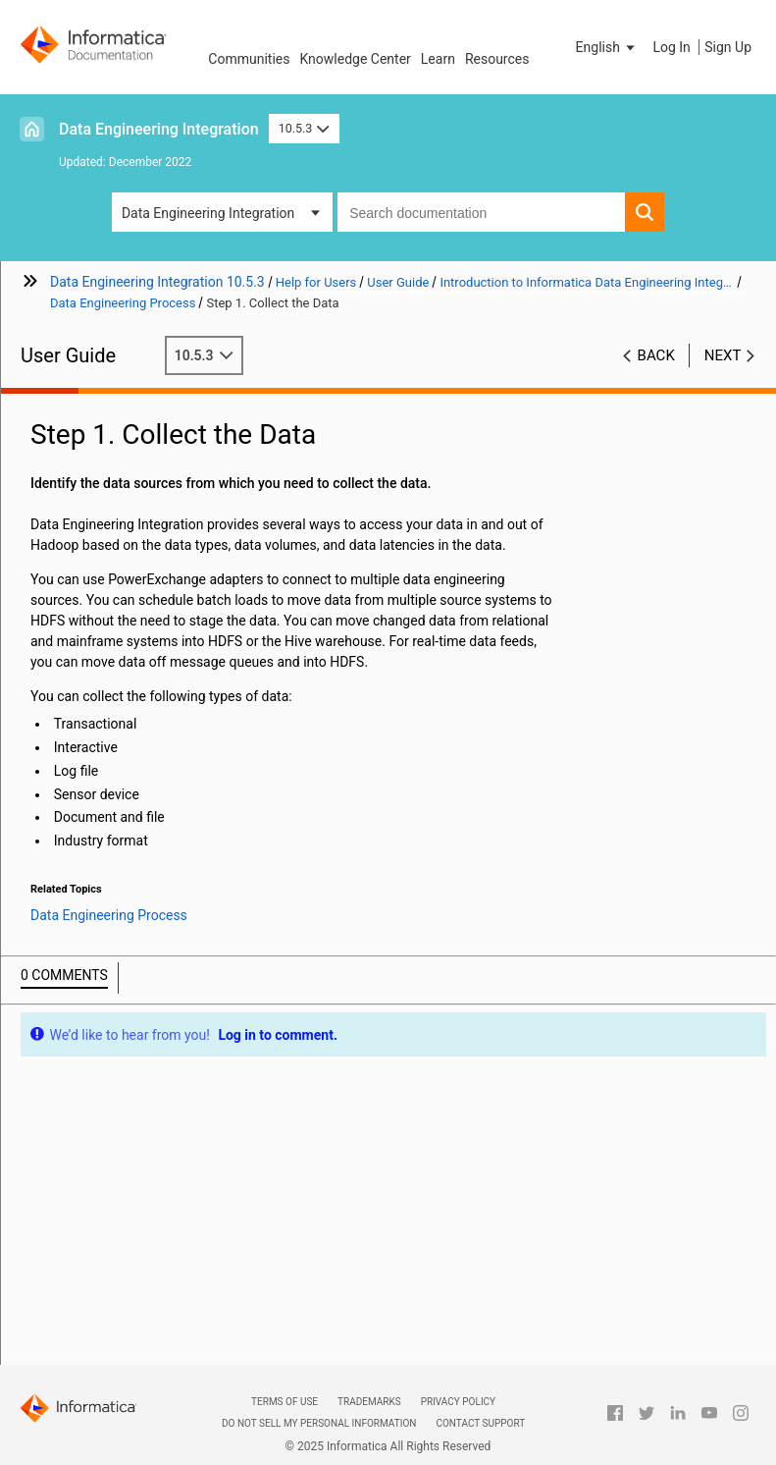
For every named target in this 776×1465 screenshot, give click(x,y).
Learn (438, 59)
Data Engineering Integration (159, 129)
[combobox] (481, 212)
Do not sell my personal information (319, 1423)
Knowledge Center (354, 59)
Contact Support (480, 1423)
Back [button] (656, 355)
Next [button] (723, 355)
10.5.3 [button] (304, 128)
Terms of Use (284, 1401)
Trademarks (369, 1401)
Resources (497, 59)
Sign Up (727, 47)
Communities (248, 59)
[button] (607, 47)
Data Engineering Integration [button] (208, 213)
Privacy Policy (458, 1401)
